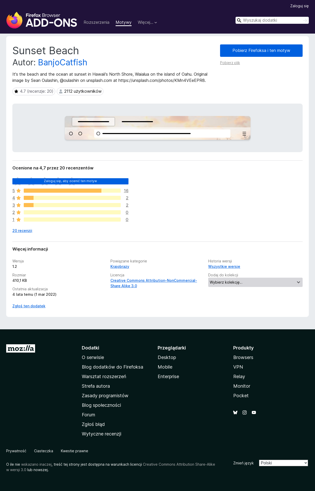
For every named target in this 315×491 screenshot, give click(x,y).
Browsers (243, 357)
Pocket (241, 395)
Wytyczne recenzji (101, 434)
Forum (88, 414)
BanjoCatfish (62, 62)
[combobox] (272, 20)
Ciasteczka (43, 451)
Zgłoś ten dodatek (28, 306)
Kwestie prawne (74, 451)
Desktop (167, 357)
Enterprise (168, 376)
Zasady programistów (105, 395)
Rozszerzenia (96, 22)
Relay (239, 376)
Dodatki (90, 347)
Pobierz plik (230, 62)
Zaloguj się (299, 6)
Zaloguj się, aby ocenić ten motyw (70, 181)
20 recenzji (22, 230)
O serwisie (93, 357)
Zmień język (243, 463)
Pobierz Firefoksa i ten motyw (261, 50)
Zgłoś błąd (93, 424)
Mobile (165, 367)
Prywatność (16, 451)
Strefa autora (96, 386)
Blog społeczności (101, 405)
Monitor (241, 386)
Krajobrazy (119, 266)
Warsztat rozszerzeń (104, 376)
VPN (238, 367)
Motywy (124, 22)
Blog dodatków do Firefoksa (112, 367)
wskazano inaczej (36, 464)
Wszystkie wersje (224, 266)
